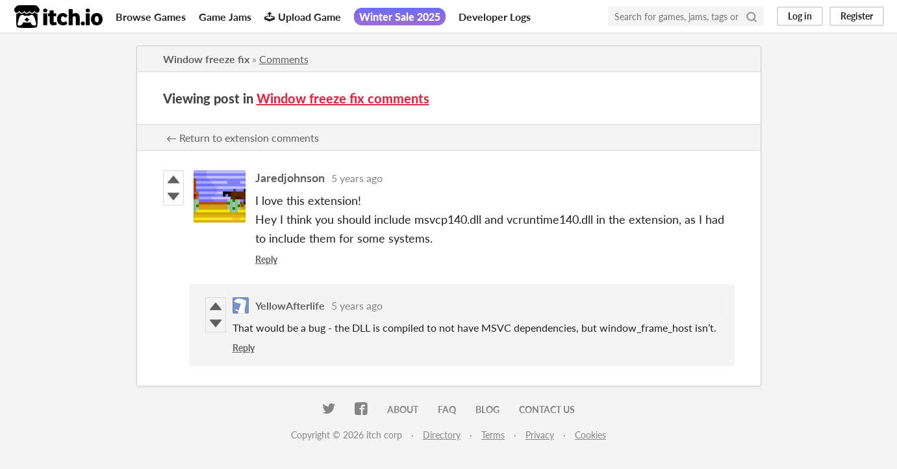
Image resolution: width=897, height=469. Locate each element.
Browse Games (151, 16)
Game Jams (225, 16)
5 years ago (357, 178)
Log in (800, 15)
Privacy (539, 434)
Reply (266, 259)
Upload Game (302, 16)
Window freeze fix (206, 59)
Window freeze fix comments (343, 98)
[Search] (751, 16)
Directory (442, 434)
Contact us (547, 409)
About (402, 409)
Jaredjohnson (290, 177)
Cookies (590, 434)
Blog (487, 409)
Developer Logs (495, 16)
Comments (284, 59)
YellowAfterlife (290, 305)
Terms (493, 434)
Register (856, 15)
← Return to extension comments (242, 137)
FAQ (447, 409)
